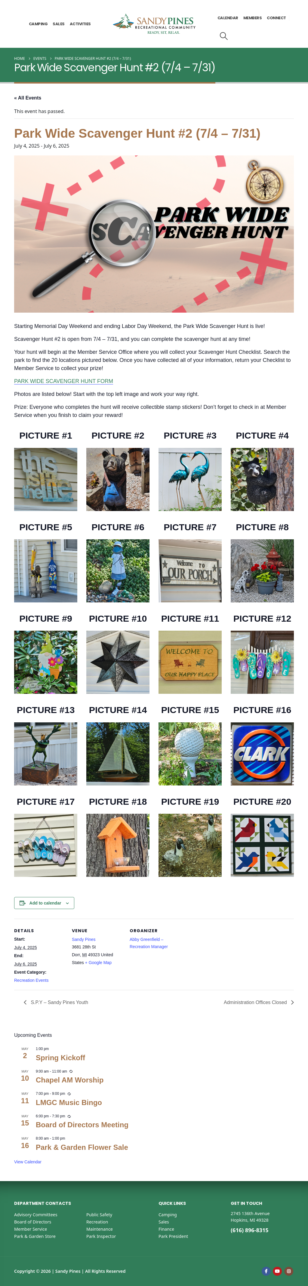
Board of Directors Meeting (82, 1125)
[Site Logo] (154, 24)
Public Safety (99, 1214)
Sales (59, 24)
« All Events (27, 97)
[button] (224, 36)
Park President (173, 1236)
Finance (166, 1229)
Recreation (97, 1222)
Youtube (277, 1271)
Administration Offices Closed (256, 1002)
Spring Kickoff (60, 1058)
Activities (80, 24)
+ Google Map (98, 962)
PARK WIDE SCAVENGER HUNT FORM (63, 381)
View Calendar (28, 1161)
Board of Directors (32, 1222)
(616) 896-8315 (250, 1230)
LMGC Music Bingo (69, 1102)
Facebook (266, 1271)
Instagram (288, 1271)
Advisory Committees (35, 1214)
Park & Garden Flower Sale (82, 1147)
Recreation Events (31, 980)
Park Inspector (101, 1236)
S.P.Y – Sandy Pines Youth (58, 1002)
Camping (38, 24)
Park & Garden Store (35, 1236)
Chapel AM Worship (69, 1080)
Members (252, 18)
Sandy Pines (84, 939)
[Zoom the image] (45, 451)
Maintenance (99, 1229)
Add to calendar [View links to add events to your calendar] (45, 903)
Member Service (30, 1229)
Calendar (227, 18)
